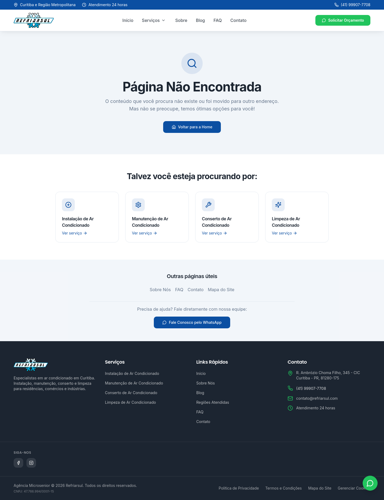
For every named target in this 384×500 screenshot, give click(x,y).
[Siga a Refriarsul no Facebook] (18, 463)
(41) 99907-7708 (352, 4)
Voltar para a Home (192, 127)
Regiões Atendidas (212, 402)
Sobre (181, 20)
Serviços (151, 20)
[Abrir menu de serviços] (163, 20)
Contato (238, 20)
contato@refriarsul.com (317, 398)
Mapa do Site (221, 289)
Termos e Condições (283, 488)
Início (127, 20)
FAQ (218, 20)
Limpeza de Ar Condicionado (130, 402)
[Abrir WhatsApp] (370, 484)
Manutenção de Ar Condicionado (134, 383)
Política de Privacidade (239, 488)
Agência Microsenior (32, 485)
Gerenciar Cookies (354, 488)
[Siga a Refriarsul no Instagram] (31, 463)
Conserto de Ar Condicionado (131, 392)
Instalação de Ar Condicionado (132, 373)
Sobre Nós (160, 289)
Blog (200, 20)
